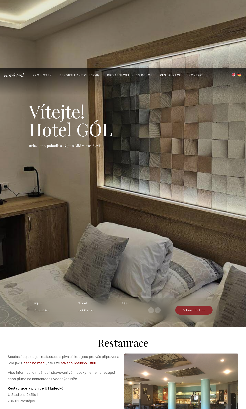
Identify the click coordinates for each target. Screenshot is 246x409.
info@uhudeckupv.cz (37, 369)
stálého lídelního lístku (78, 316)
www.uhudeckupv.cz (33, 376)
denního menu (34, 316)
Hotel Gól (14, 7)
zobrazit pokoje (193, 258)
